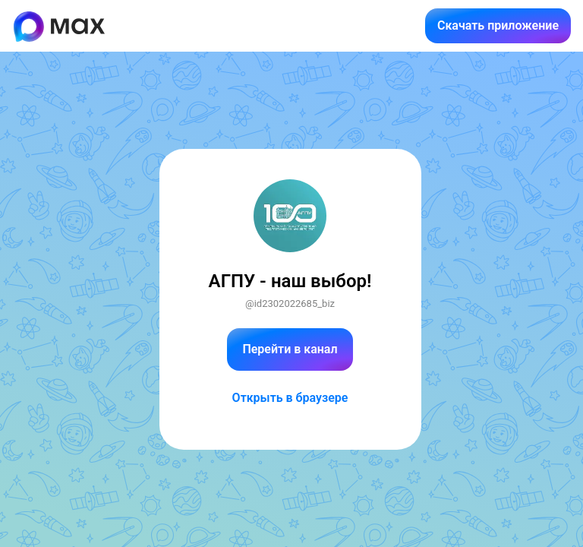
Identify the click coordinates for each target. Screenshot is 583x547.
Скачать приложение (498, 25)
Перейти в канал (289, 349)
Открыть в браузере (290, 397)
